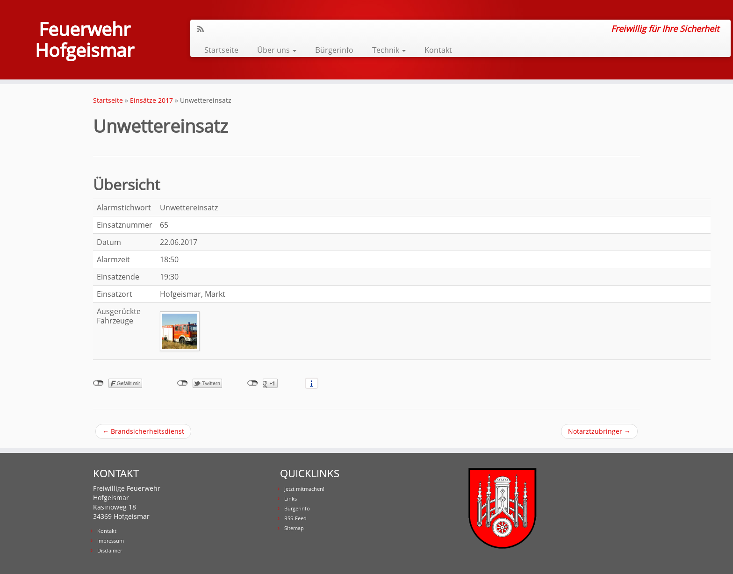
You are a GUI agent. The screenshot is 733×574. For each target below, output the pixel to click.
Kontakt (438, 49)
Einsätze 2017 (151, 100)
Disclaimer (109, 550)
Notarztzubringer (599, 431)
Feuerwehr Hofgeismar (84, 41)
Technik (389, 49)
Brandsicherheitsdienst (143, 431)
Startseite (221, 49)
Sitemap (294, 527)
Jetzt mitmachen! (304, 488)
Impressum (110, 540)
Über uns (276, 49)
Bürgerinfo (334, 49)
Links (290, 498)
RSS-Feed (295, 518)
